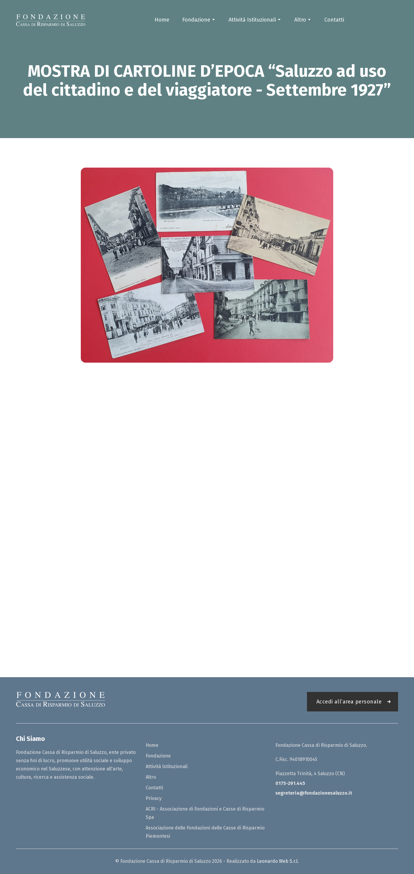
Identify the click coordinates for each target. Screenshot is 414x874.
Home (162, 20)
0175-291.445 (290, 783)
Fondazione (196, 20)
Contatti (334, 20)
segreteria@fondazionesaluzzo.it (313, 793)
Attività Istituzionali (252, 20)
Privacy (154, 798)
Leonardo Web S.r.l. (278, 861)
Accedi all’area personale (349, 701)
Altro (300, 20)
